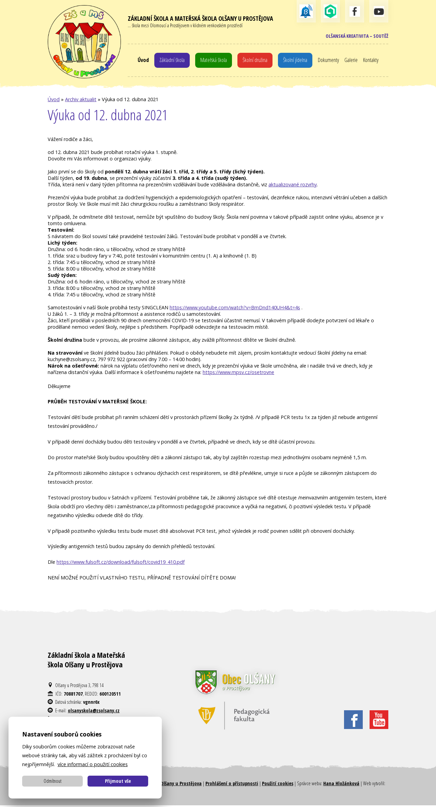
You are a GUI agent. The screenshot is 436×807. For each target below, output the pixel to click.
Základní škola (169, 61)
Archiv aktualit (80, 101)
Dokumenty (331, 61)
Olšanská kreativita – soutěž (355, 36)
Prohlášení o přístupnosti (231, 785)
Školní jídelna (297, 61)
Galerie (354, 61)
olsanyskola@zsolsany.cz (94, 712)
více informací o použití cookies (93, 764)
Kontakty (375, 61)
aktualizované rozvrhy (292, 186)
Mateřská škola (212, 61)
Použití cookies (277, 785)
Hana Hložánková (341, 785)
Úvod (139, 61)
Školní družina (256, 61)
